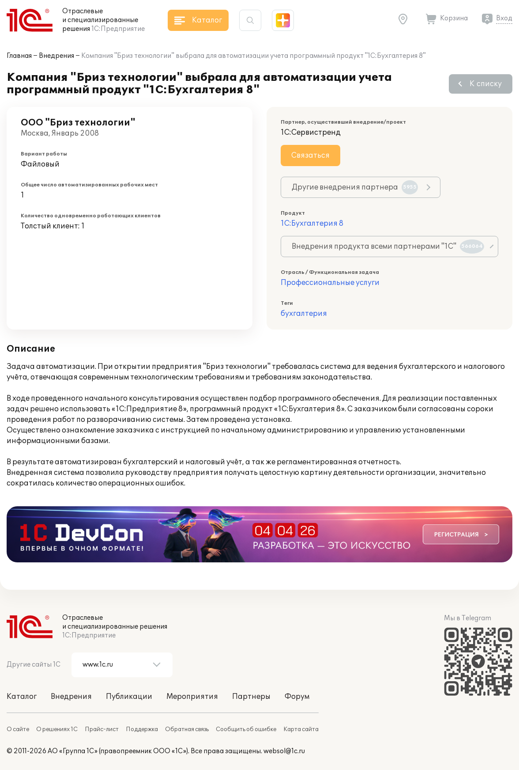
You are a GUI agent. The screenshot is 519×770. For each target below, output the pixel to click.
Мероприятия (192, 696)
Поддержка (142, 729)
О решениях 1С (57, 729)
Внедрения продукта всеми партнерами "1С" (388, 246)
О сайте (18, 729)
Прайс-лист (102, 729)
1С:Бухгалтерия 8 (312, 223)
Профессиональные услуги (330, 282)
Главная (19, 56)
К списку (486, 84)
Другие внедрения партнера (355, 187)
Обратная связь (187, 729)
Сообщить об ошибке (246, 729)
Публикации (129, 696)
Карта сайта (301, 729)
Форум (297, 696)
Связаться (310, 155)
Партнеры (251, 696)
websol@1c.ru (284, 751)
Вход (504, 18)
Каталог (22, 696)
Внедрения (56, 56)
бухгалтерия (304, 313)
